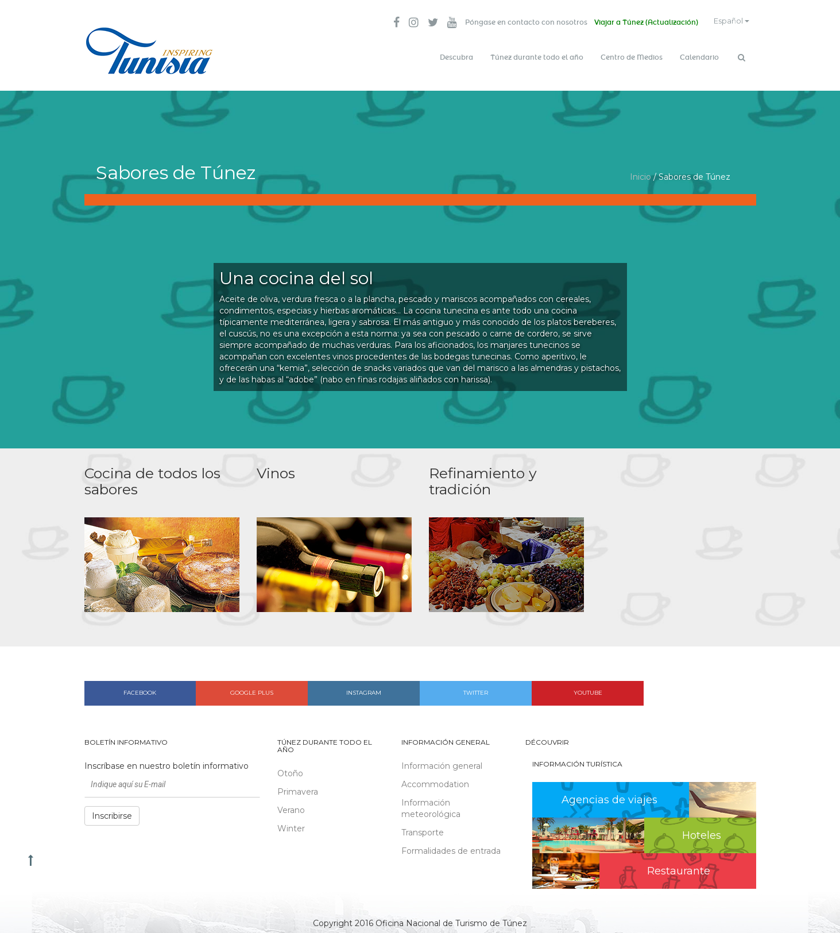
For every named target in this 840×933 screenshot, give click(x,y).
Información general (441, 761)
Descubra (456, 57)
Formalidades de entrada (451, 846)
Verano (291, 805)
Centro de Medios (632, 57)
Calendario (699, 57)
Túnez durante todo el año (536, 57)
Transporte (422, 827)
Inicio (640, 172)
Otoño (290, 769)
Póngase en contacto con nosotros (515, 23)
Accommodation (435, 779)
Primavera (297, 787)
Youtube (588, 688)
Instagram (363, 688)
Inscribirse (112, 811)
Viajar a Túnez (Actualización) (637, 23)
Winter (291, 824)
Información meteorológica (430, 803)
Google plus (251, 688)
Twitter (475, 688)
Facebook (139, 688)
